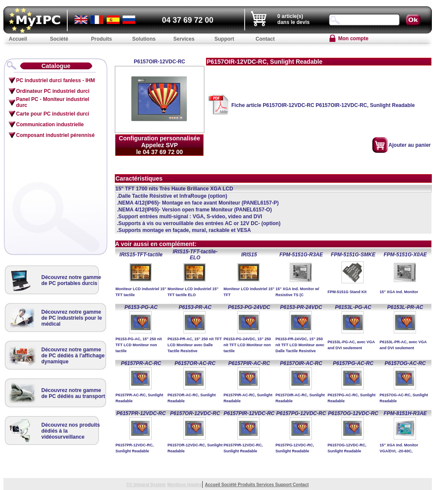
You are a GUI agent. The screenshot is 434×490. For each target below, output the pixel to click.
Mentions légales (184, 484)
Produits (247, 484)
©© (130, 484)
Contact (300, 484)
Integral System (149, 484)
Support (284, 484)
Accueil (213, 484)
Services (265, 484)
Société (229, 484)
